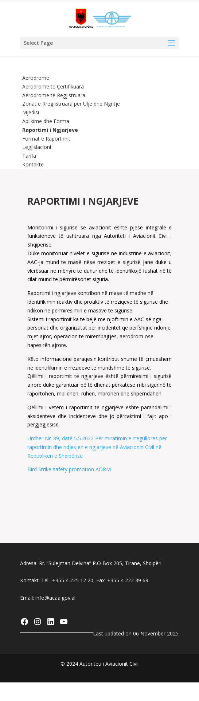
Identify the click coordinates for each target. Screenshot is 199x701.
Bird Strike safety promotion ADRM (69, 469)
